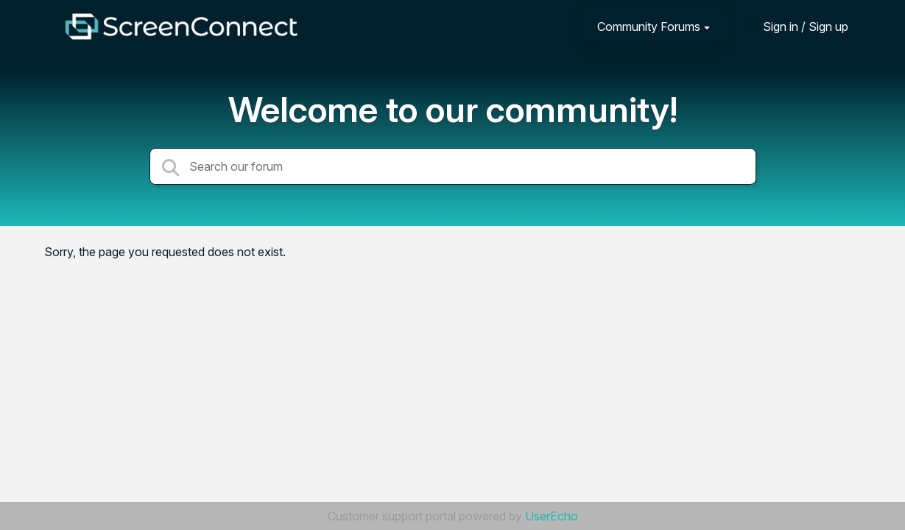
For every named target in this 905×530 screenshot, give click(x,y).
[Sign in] (794, 26)
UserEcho (551, 516)
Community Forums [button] (648, 26)
